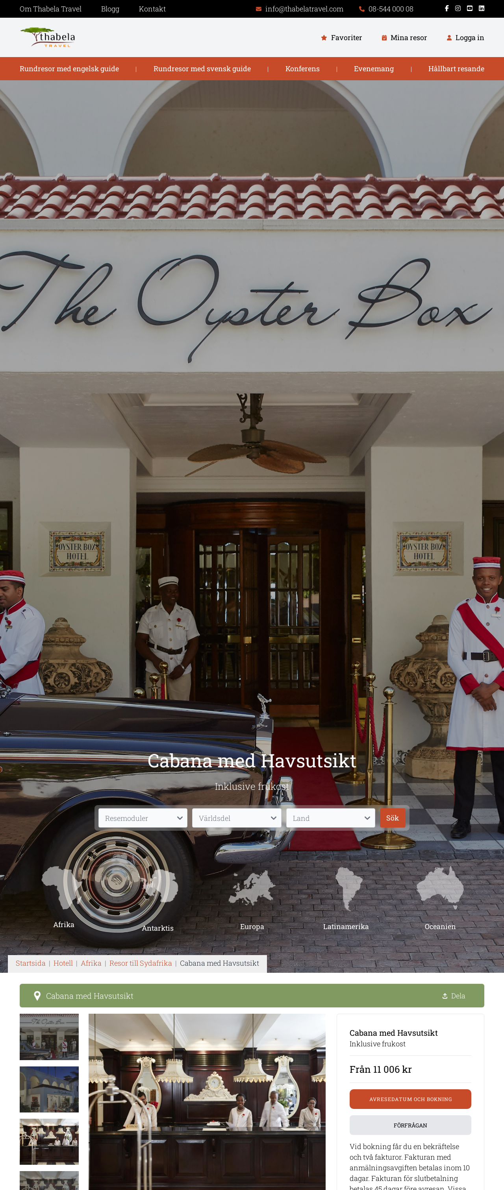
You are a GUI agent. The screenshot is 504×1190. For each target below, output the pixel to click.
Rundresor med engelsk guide (69, 68)
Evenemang (374, 68)
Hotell (63, 963)
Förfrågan (410, 1125)
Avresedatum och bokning (410, 1099)
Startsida (31, 963)
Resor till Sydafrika (140, 963)
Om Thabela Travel (51, 8)
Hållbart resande (456, 68)
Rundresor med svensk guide (202, 68)
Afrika (91, 963)
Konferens (302, 68)
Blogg (110, 8)
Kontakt (152, 8)
